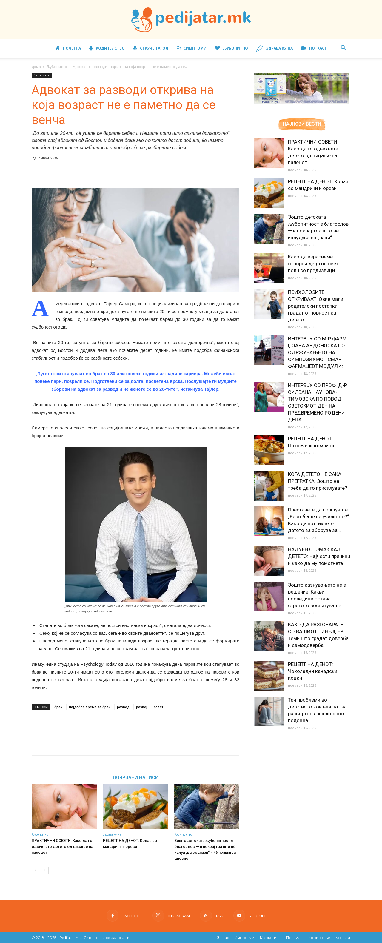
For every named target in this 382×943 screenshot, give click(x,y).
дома (36, 66)
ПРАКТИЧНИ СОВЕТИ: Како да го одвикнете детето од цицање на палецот (62, 846)
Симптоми (192, 48)
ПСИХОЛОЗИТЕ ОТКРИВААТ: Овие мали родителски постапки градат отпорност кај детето (315, 306)
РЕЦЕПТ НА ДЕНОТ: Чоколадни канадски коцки (312, 671)
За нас (223, 937)
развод (123, 707)
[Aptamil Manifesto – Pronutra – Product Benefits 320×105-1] (301, 103)
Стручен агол (150, 48)
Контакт (343, 937)
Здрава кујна (274, 48)
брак (58, 707)
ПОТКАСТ (314, 48)
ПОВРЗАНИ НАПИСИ (135, 777)
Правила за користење (308, 937)
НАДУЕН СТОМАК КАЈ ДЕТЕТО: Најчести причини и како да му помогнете (319, 556)
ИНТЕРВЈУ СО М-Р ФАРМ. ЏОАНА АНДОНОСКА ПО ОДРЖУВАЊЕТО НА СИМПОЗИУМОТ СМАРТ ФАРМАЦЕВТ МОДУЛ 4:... (318, 352)
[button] (343, 48)
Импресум (244, 937)
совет (158, 707)
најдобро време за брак (89, 707)
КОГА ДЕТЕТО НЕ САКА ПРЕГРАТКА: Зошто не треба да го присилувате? (317, 481)
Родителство (107, 48)
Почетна (68, 48)
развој (141, 707)
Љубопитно (231, 48)
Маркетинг (270, 937)
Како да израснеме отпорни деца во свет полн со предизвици (313, 263)
